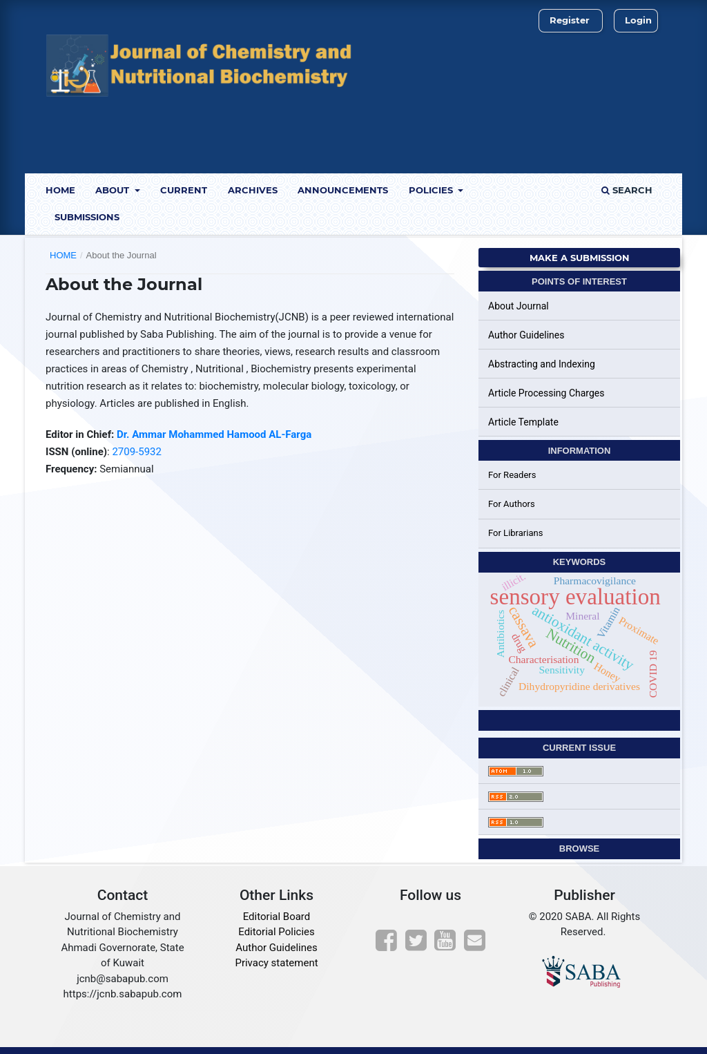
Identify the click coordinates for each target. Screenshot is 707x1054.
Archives (253, 189)
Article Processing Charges (546, 393)
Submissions (87, 216)
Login (638, 20)
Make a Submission (580, 257)
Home (60, 189)
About (113, 189)
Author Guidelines (526, 335)
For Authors (511, 504)
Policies (432, 189)
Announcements (343, 189)
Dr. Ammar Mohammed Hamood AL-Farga (214, 434)
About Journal (518, 306)
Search (626, 189)
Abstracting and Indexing (541, 364)
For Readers (512, 475)
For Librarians (515, 533)
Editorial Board (277, 916)
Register (570, 20)
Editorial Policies (276, 932)
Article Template (523, 422)
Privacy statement (276, 963)
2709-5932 (136, 451)
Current (183, 189)
